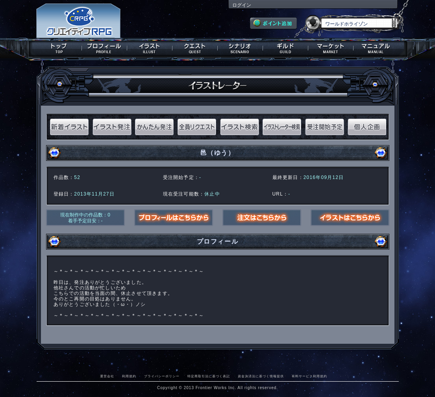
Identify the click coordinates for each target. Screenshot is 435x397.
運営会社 (107, 376)
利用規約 (129, 376)
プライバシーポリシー (162, 376)
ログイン (241, 5)
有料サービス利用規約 (309, 376)
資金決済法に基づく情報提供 (261, 376)
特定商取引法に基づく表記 (208, 376)
